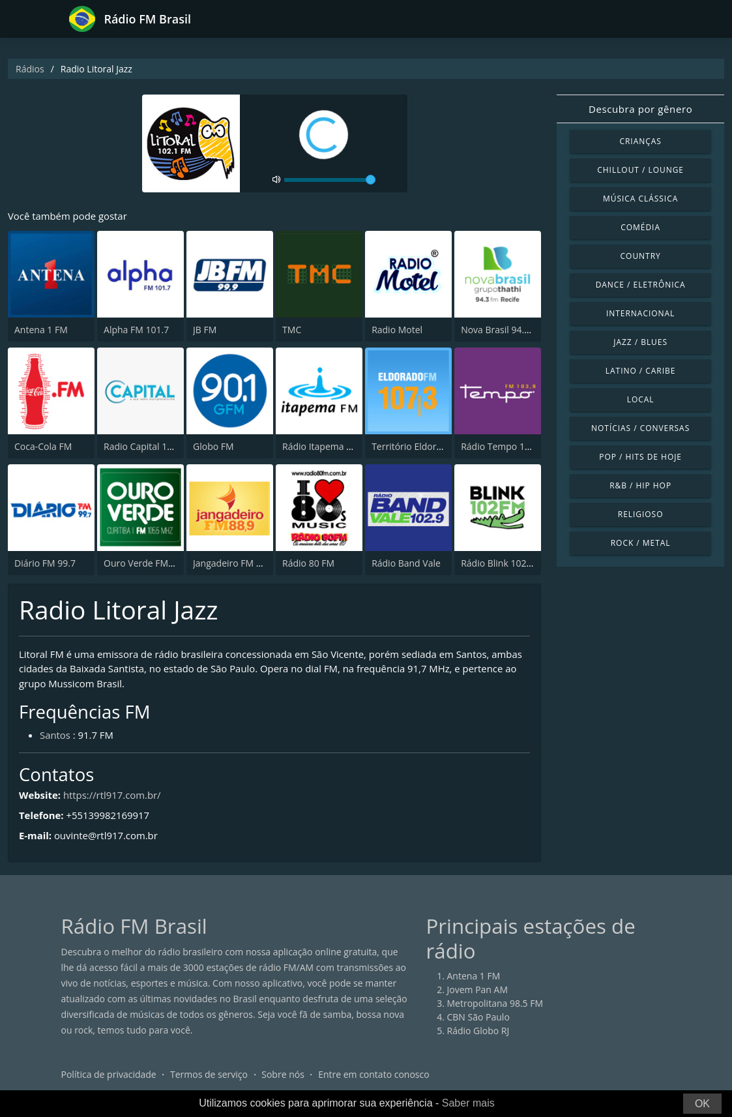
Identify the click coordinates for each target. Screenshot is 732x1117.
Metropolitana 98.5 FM (495, 1003)
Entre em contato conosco (374, 1074)
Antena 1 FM (41, 330)
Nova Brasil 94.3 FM (502, 330)
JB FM (204, 330)
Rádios (30, 69)
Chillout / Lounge (640, 169)
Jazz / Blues (640, 342)
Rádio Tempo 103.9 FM (509, 447)
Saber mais (468, 1103)
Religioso (641, 514)
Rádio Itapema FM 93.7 (330, 447)
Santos (55, 735)
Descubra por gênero (640, 108)
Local (640, 399)
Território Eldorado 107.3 (425, 447)
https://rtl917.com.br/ (112, 795)
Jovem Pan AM (477, 989)
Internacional (640, 313)
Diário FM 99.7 (45, 564)
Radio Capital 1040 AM (151, 447)
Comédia (640, 227)
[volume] (329, 180)
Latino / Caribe (641, 370)
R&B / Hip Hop (640, 485)
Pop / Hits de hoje (640, 456)
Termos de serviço (209, 1074)
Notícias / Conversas (640, 428)
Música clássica (640, 198)
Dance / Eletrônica (641, 284)
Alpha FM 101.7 (136, 330)
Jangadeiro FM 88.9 (233, 564)
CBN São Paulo (478, 1017)
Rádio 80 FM (308, 564)
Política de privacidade (108, 1074)
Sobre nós (282, 1074)
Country (641, 255)
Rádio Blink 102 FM (501, 564)
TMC (291, 330)
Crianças (640, 141)
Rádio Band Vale (406, 564)
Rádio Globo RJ (478, 1030)
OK (702, 1103)
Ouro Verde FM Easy (147, 564)
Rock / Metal (641, 542)
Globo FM (213, 447)
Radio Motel (397, 330)
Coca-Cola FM (43, 447)
